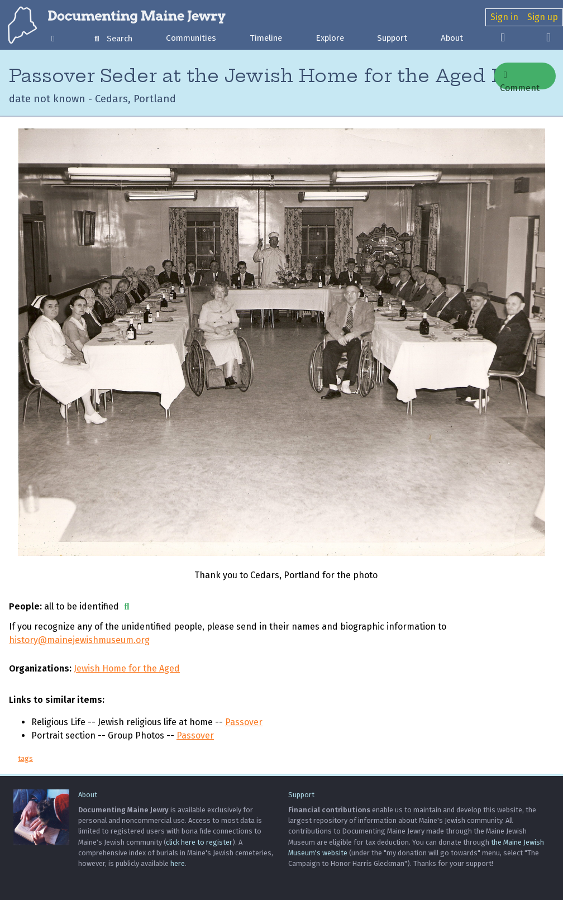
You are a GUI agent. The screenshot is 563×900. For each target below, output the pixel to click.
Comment (520, 79)
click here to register (199, 842)
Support (392, 38)
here (177, 863)
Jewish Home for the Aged (127, 668)
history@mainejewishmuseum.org (79, 640)
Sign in (504, 17)
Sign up (542, 17)
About (452, 38)
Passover (244, 722)
